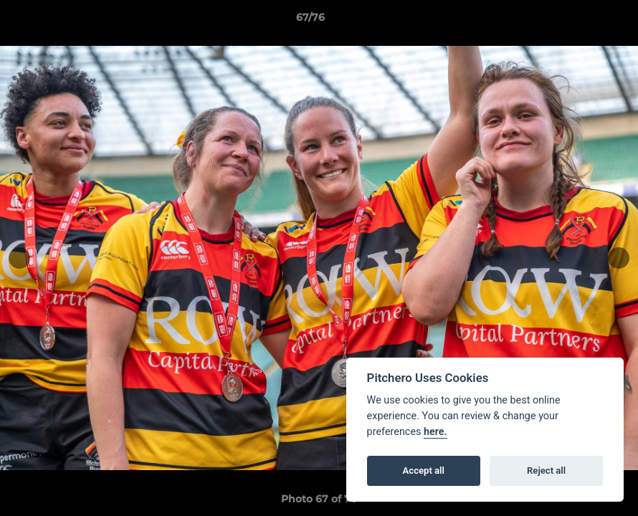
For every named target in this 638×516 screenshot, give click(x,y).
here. (435, 432)
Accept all (423, 470)
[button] (577, 20)
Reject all (546, 470)
